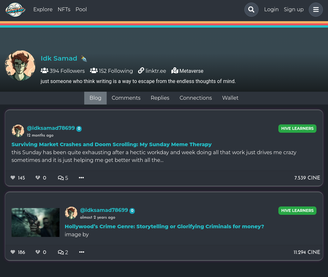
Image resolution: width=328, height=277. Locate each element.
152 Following (111, 71)
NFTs (64, 9)
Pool (81, 9)
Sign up (294, 9)
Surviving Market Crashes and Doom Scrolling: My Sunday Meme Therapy (112, 144)
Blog (95, 98)
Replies (160, 98)
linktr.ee (156, 71)
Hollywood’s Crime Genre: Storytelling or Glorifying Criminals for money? (164, 226)
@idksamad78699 (51, 128)
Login (271, 9)
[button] (314, 10)
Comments (126, 98)
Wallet (230, 98)
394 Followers (63, 71)
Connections (196, 98)
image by (77, 234)
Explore (43, 9)
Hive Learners (297, 128)
